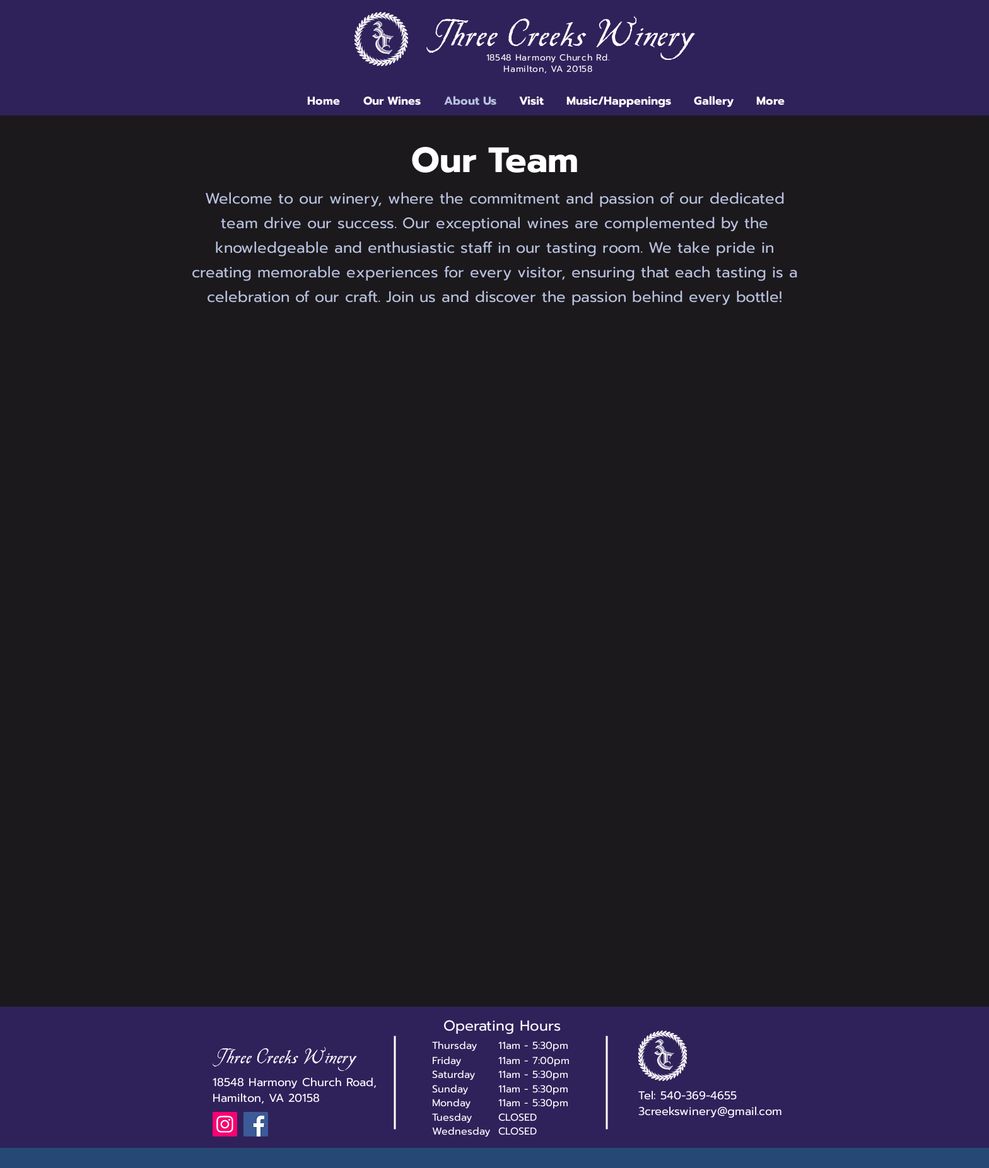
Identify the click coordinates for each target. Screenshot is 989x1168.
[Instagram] (225, 1124)
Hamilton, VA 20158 (548, 69)
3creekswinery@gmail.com (710, 1111)
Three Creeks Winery (562, 38)
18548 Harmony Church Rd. (548, 57)
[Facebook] (255, 1124)
